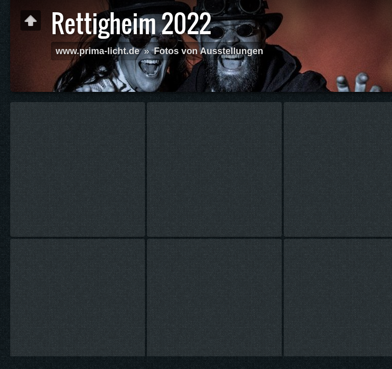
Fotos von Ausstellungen (208, 51)
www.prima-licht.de (97, 51)
